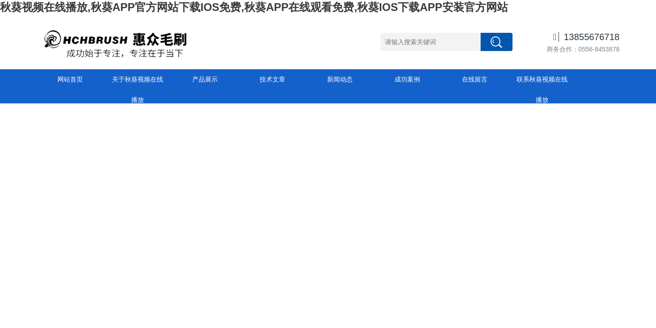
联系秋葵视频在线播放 (542, 83)
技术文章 (272, 79)
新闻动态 (340, 79)
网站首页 (70, 79)
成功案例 (407, 79)
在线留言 (474, 79)
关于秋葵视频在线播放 (137, 83)
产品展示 (205, 79)
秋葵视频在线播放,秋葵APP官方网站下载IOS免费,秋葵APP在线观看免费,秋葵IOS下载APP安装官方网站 (254, 7)
